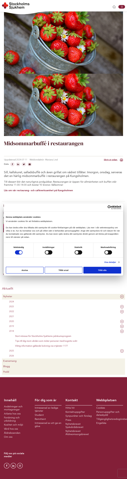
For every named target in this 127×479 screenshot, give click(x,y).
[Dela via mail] (29, 165)
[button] (121, 6)
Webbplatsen (106, 400)
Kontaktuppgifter (75, 412)
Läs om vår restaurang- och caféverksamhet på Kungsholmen (38, 190)
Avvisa (25, 270)
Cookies (100, 408)
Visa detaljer (110, 262)
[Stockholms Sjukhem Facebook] (6, 465)
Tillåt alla (102, 270)
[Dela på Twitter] (24, 165)
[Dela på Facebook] (13, 165)
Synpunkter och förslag (78, 416)
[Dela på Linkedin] (18, 165)
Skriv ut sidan (113, 160)
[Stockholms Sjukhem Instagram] (20, 465)
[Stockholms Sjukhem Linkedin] (13, 465)
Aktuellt (7, 288)
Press (68, 420)
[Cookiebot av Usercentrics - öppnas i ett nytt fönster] (109, 207)
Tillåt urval (64, 270)
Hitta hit (70, 408)
